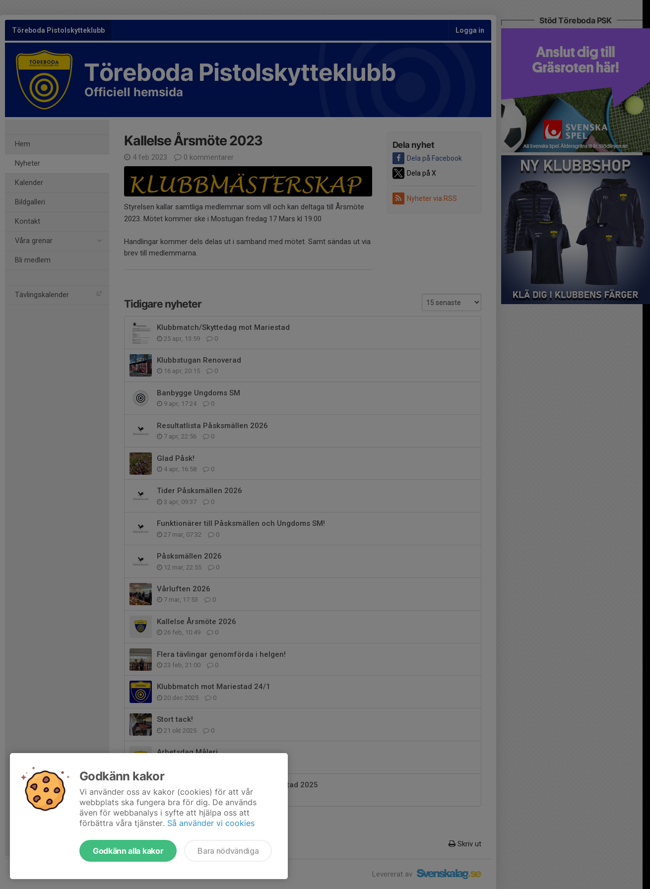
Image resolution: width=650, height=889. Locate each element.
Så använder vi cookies (211, 823)
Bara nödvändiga (228, 851)
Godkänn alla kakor (128, 851)
